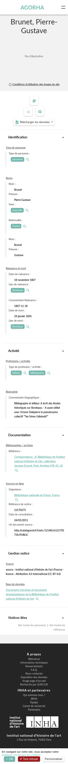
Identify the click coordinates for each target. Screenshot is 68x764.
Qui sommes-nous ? (34, 695)
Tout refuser (29, 759)
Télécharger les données (32, 122)
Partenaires (34, 710)
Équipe (34, 702)
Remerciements (34, 666)
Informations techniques (34, 663)
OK (9, 759)
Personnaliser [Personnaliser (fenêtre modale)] (54, 759)
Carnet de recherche (34, 706)
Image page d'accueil (34, 681)
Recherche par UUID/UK (34, 684)
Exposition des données (34, 677)
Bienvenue (34, 659)
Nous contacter (34, 673)
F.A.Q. (34, 670)
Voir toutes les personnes (32, 625)
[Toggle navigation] (64, 7)
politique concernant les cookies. (21, 754)
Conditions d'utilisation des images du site (34, 84)
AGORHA (32, 7)
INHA (34, 699)
